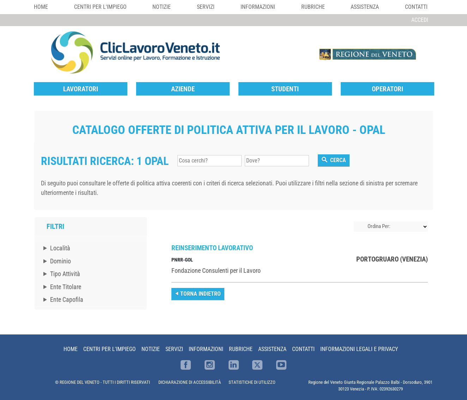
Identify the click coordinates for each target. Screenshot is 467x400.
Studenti (285, 89)
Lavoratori (80, 89)
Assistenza (365, 7)
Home (41, 7)
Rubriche (313, 7)
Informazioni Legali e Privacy (359, 349)
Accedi (419, 20)
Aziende (183, 89)
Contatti (416, 7)
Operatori (387, 89)
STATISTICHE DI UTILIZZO (252, 382)
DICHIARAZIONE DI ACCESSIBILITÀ (189, 382)
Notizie (161, 7)
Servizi (205, 7)
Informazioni (258, 7)
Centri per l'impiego (100, 7)
